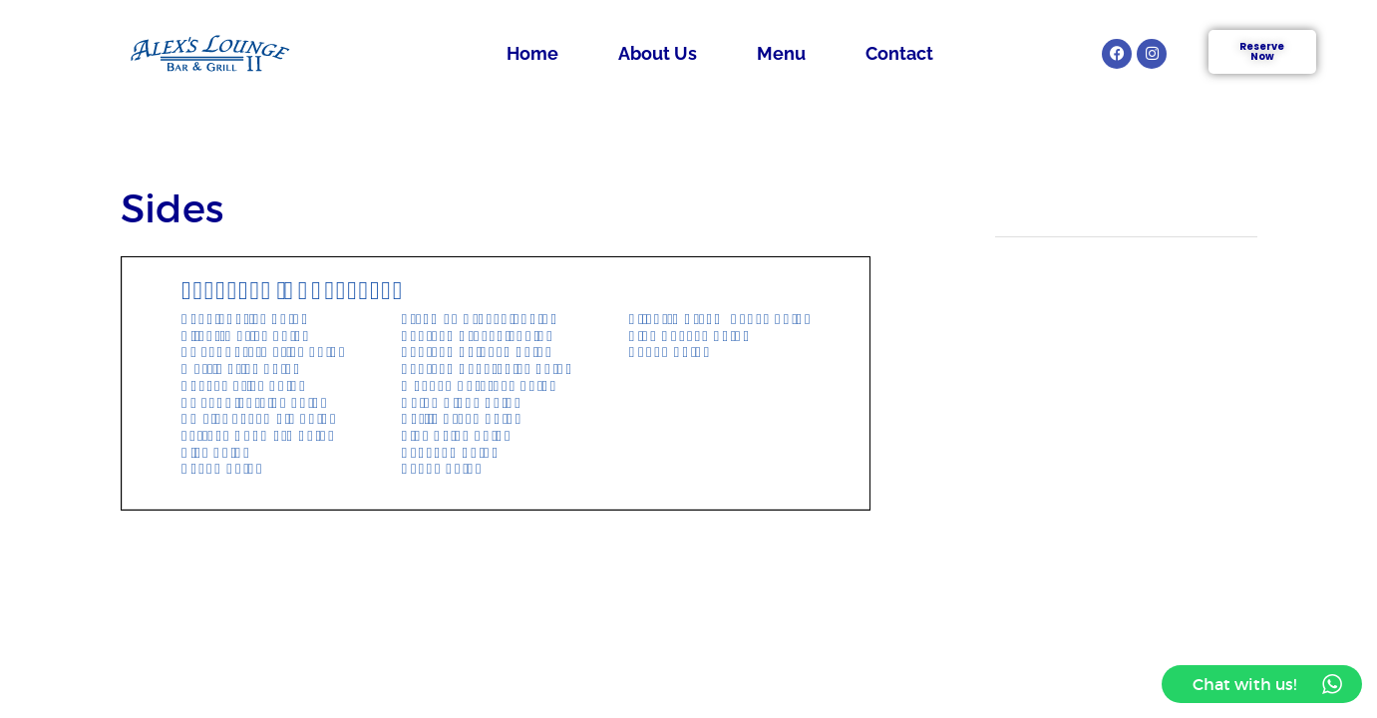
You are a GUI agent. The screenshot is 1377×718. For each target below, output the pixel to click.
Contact (899, 53)
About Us (657, 53)
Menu (781, 53)
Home (532, 53)
